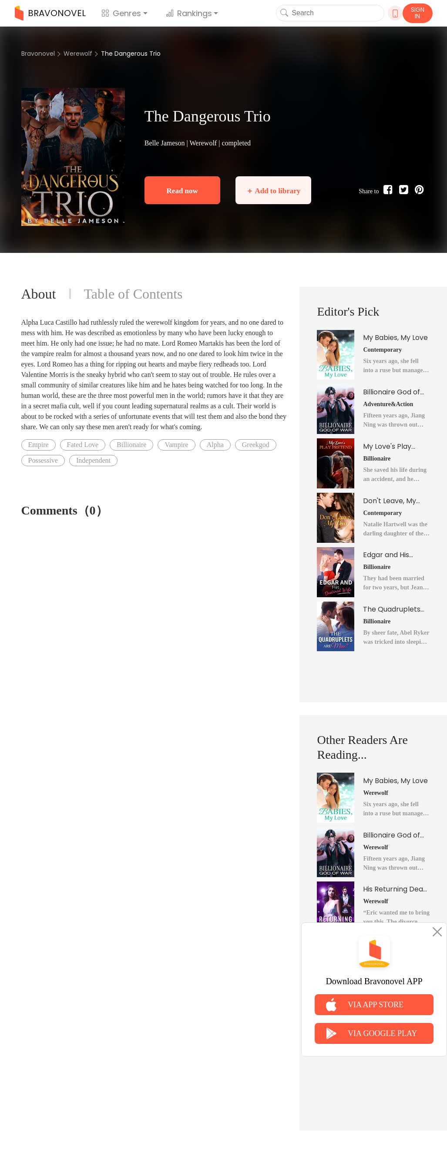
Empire (38, 444)
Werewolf (78, 53)
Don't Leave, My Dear (389, 501)
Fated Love (82, 444)
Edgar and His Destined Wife (386, 555)
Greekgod (255, 444)
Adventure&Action (388, 404)
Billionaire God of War (391, 392)
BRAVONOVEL (50, 13)
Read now (182, 191)
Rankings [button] (189, 13)
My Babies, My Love (395, 338)
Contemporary (382, 349)
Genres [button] (121, 13)
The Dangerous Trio (131, 53)
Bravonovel (38, 53)
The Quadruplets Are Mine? (391, 609)
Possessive (43, 460)
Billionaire (131, 444)
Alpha (215, 444)
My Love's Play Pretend (387, 446)
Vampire (176, 444)
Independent (93, 460)
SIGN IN (417, 12)
